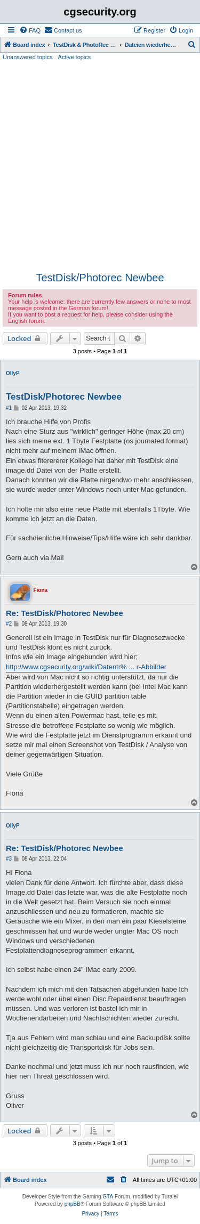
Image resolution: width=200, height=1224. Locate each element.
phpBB (73, 1204)
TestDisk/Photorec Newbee (100, 277)
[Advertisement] (100, 166)
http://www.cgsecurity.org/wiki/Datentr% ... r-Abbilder (86, 667)
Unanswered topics (28, 57)
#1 (9, 408)
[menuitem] (30, 30)
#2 (9, 624)
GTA (107, 1196)
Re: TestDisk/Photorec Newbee (64, 613)
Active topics (74, 57)
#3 (9, 859)
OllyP (13, 373)
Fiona (40, 590)
